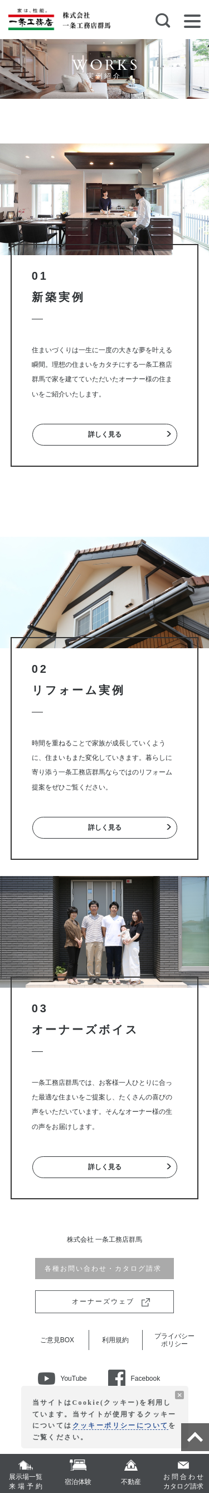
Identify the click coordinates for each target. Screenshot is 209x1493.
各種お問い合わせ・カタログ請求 (104, 1268)
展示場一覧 (26, 1482)
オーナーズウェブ (104, 1301)
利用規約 (115, 1340)
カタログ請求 (183, 1481)
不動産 (131, 1482)
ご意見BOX (57, 1340)
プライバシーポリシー (174, 1340)
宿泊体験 (78, 1482)
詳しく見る (104, 434)
